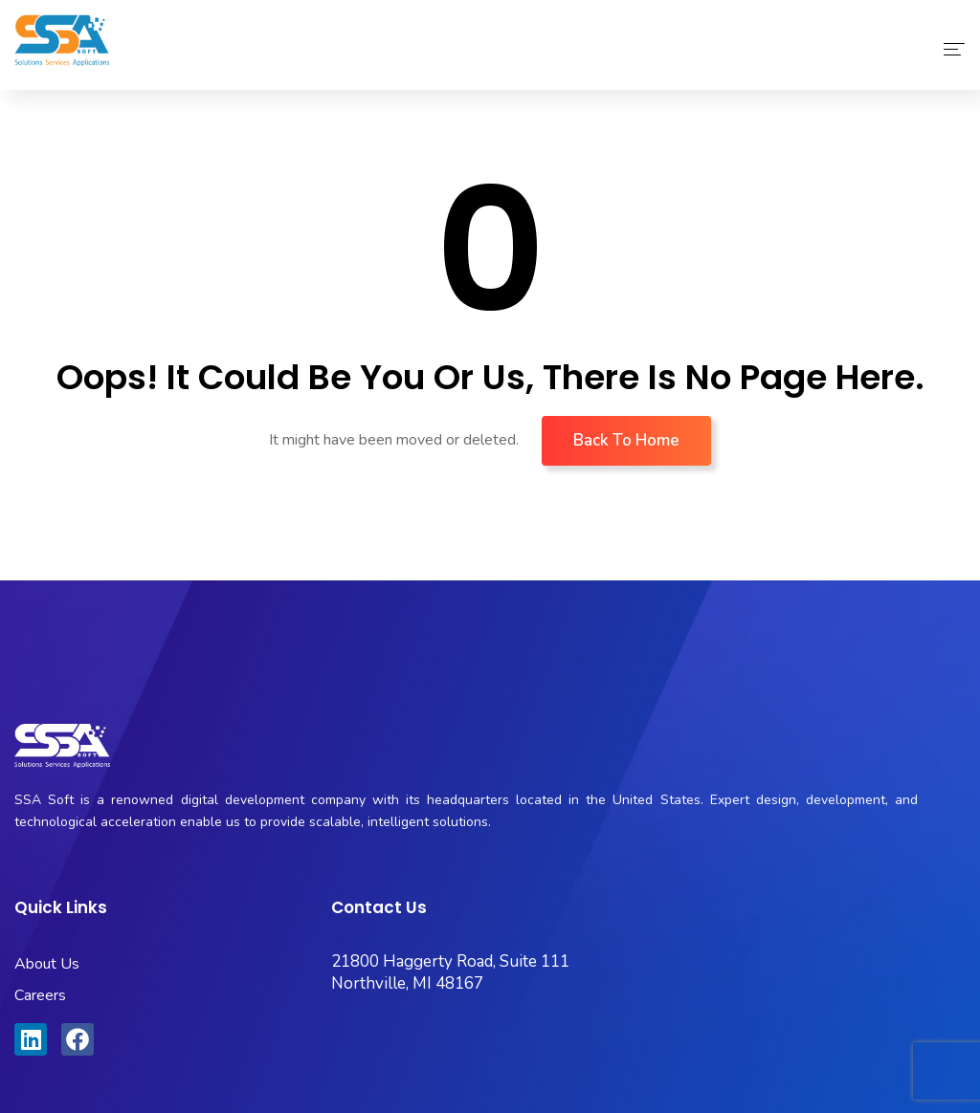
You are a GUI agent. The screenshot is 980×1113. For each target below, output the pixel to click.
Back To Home (626, 440)
